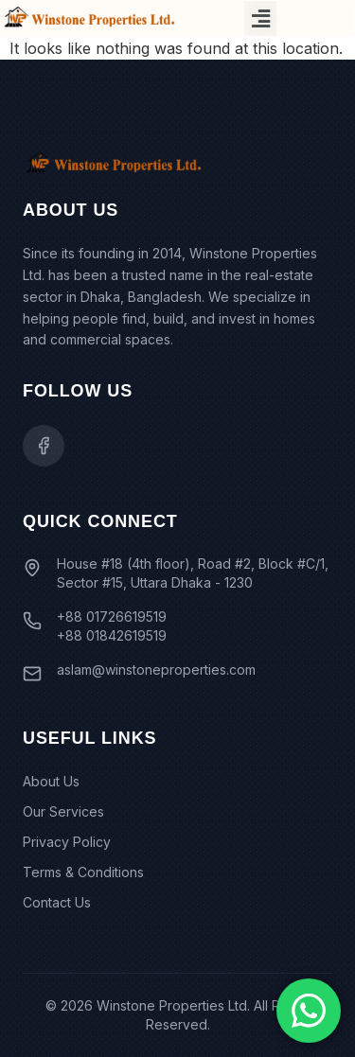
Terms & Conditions (83, 872)
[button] (260, 18)
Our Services (63, 811)
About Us (51, 781)
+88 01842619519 (112, 635)
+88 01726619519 (112, 616)
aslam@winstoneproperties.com (156, 669)
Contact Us (57, 902)
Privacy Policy (67, 842)
